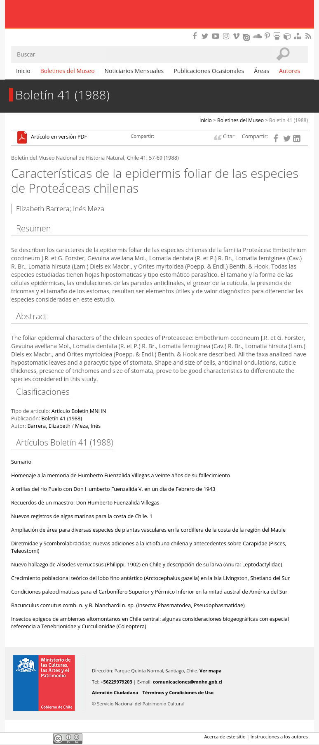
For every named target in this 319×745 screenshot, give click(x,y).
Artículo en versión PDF (59, 137)
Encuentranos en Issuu (247, 36)
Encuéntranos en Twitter (206, 36)
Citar (229, 136)
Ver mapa (210, 670)
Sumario (21, 461)
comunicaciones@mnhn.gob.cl (188, 682)
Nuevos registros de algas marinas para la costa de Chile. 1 (81, 516)
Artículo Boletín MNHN (79, 411)
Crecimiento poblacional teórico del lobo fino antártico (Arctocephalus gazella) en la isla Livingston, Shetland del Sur (150, 578)
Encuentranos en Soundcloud (258, 36)
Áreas (261, 71)
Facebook (16, 738)
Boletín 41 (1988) (288, 120)
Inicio (23, 71)
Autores (289, 71)
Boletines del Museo (67, 71)
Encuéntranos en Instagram (227, 36)
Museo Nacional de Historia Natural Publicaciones (159, 14)
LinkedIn (44, 738)
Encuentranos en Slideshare (278, 36)
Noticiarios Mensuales (134, 71)
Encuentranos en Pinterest (268, 36)
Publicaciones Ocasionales (209, 71)
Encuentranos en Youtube (217, 36)
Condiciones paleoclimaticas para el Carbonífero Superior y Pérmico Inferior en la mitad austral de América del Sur (149, 591)
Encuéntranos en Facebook (196, 36)
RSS (309, 36)
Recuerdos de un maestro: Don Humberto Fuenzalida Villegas (85, 502)
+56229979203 (116, 682)
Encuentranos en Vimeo (237, 36)
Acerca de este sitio (224, 736)
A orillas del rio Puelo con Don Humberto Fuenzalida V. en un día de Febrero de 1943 (113, 489)
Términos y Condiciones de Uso (178, 692)
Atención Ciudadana (115, 692)
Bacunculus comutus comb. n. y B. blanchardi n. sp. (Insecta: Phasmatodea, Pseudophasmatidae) (128, 605)
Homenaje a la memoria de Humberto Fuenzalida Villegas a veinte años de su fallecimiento (120, 475)
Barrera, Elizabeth (48, 425)
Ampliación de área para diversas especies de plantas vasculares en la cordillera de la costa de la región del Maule (148, 529)
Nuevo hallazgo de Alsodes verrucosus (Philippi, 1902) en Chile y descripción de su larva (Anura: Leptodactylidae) (146, 564)
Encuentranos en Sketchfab (288, 36)
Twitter (30, 738)
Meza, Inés (88, 425)
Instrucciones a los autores (279, 736)
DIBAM (159, 31)
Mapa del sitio (299, 36)
